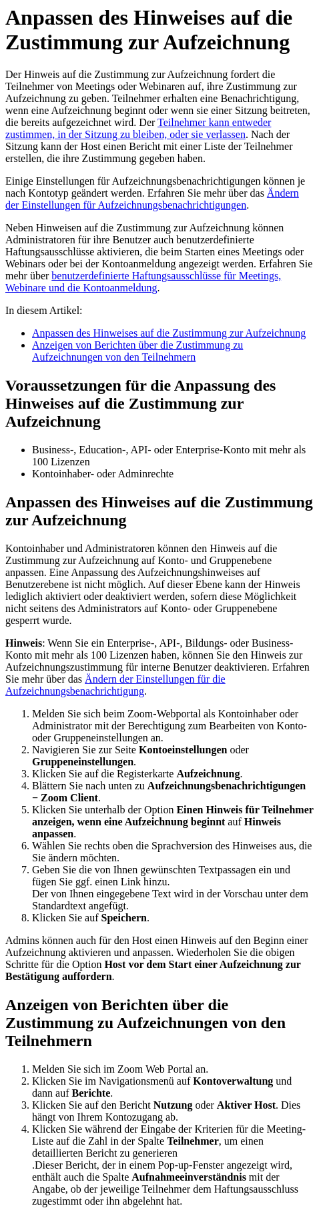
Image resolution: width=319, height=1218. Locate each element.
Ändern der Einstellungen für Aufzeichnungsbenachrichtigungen (152, 199)
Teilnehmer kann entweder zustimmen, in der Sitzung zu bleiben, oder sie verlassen (138, 128)
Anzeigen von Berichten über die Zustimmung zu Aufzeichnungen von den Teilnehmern (137, 351)
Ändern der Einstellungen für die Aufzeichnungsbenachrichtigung (115, 685)
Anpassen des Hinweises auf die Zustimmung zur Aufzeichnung (169, 333)
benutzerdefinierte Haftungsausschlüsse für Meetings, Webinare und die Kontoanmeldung (143, 281)
